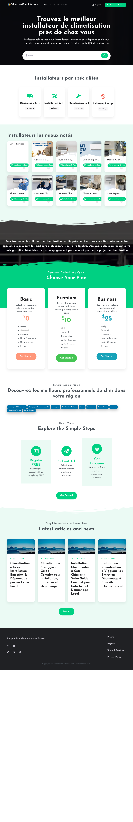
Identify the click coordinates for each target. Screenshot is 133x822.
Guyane (113, 407)
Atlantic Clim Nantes (69, 193)
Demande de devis (115, 5)
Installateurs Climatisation (55, 5)
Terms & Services (115, 650)
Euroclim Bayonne (67, 160)
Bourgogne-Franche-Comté (39, 407)
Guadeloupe (102, 407)
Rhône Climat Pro (19, 193)
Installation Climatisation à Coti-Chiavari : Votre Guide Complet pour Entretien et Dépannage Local (81, 578)
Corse (82, 407)
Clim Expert (113, 193)
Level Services (17, 144)
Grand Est (91, 407)
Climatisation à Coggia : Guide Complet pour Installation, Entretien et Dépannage (51, 575)
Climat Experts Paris (93, 160)
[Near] (62, 55)
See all (66, 612)
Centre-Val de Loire (69, 407)
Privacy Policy (114, 657)
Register (111, 644)
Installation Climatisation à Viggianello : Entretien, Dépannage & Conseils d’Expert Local (112, 575)
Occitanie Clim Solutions (47, 193)
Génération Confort (44, 160)
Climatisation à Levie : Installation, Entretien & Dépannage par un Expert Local (20, 575)
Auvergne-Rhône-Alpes (16, 407)
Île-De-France (29, 410)
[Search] (104, 55)
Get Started (26, 356)
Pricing (110, 637)
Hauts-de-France (14, 410)
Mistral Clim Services (118, 160)
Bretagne (55, 407)
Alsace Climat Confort (94, 193)
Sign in (96, 5)
